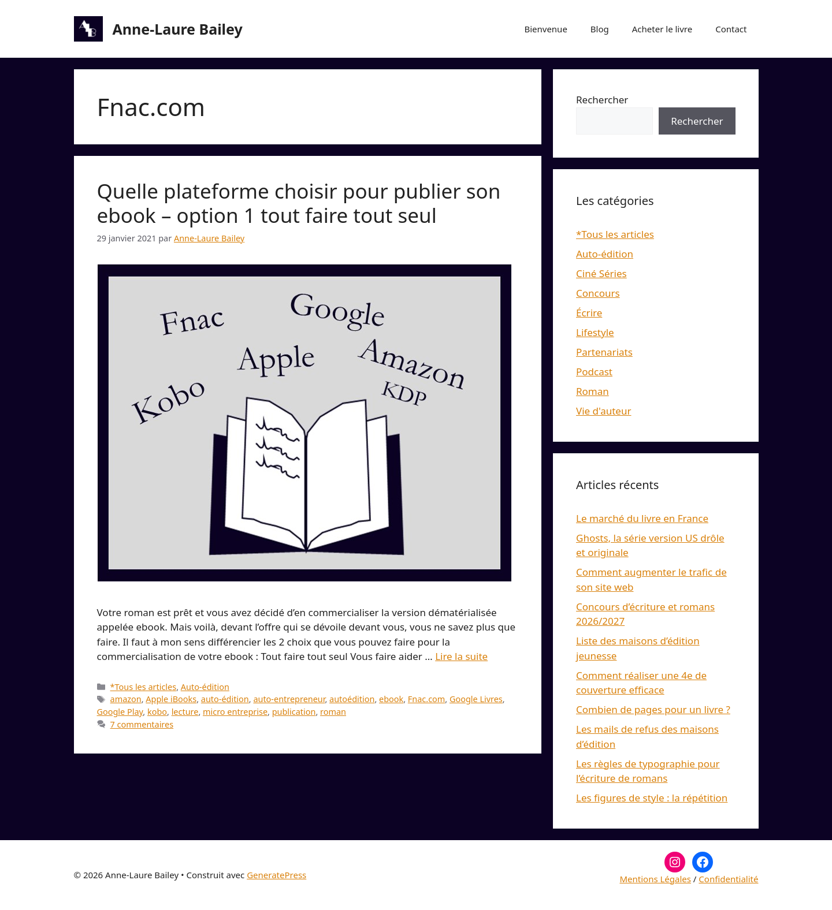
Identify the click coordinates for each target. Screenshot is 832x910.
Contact (730, 29)
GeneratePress (276, 875)
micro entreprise (235, 711)
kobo (157, 711)
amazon (126, 698)
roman (333, 711)
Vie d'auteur (604, 410)
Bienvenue (545, 29)
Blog (599, 29)
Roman (592, 391)
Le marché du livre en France (642, 518)
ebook (391, 698)
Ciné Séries (601, 273)
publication (294, 711)
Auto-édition (205, 686)
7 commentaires (142, 724)
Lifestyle (595, 332)
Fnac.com (426, 698)
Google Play (120, 711)
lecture (185, 711)
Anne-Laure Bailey (178, 29)
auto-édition (225, 698)
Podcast (594, 371)
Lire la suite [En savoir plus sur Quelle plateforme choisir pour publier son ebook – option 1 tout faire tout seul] (461, 656)
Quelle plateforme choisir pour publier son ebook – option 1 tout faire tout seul (299, 203)
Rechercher (602, 99)
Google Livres (476, 698)
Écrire (589, 312)
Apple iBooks (171, 698)
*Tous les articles (143, 686)
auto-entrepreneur (289, 698)
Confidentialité (728, 879)
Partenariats (604, 352)
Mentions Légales (655, 879)
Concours (598, 293)
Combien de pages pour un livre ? (653, 709)
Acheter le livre (662, 29)
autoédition (351, 698)
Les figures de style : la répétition (651, 797)
